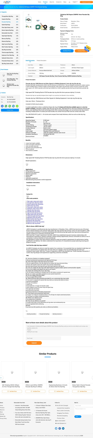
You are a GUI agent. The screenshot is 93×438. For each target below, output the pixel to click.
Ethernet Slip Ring (10, 41)
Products (2, 407)
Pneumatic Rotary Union (10, 61)
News (1, 412)
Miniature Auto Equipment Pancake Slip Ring (13, 85)
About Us (2, 409)
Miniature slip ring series (34, 217)
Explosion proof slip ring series (35, 222)
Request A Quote (86, 2)
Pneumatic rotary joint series (35, 207)
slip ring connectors (57, 314)
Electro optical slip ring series (35, 204)
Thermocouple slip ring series (35, 216)
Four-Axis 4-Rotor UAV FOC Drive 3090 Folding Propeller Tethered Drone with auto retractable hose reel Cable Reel (23, 415)
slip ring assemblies (31, 314)
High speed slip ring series (34, 214)
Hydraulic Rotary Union (10, 58)
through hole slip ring (44, 314)
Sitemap (2, 414)
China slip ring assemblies (16, 435)
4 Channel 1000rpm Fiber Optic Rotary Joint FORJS (43, 406)
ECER (81, 435)
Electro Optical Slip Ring (10, 30)
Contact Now (10, 110)
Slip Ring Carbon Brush (10, 63)
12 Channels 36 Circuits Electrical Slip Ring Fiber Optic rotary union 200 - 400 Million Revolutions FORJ (43, 413)
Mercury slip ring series (33, 223)
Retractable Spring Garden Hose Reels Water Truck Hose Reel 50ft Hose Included (23, 422)
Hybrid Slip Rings (10, 24)
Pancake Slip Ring (10, 22)
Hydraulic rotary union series (35, 208)
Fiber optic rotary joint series (35, 201)
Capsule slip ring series (33, 210)
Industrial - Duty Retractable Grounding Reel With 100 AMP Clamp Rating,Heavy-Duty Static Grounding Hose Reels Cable (23, 408)
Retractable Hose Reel (10, 33)
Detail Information (30, 60)
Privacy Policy (3, 418)
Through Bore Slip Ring (10, 16)
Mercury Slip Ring (10, 38)
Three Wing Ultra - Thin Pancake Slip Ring (12, 79)
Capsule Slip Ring (10, 19)
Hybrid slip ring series (33, 205)
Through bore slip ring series (35, 203)
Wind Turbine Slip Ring (10, 47)
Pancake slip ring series (33, 211)
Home (1, 405)
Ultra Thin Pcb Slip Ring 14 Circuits (12, 74)
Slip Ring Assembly (10, 49)
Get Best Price (67, 51)
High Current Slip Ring (10, 44)
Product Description (41, 60)
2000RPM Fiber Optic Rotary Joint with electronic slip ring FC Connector (43, 420)
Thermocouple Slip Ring (10, 52)
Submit (34, 343)
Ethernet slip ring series (33, 220)
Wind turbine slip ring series (35, 219)
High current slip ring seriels (34, 213)
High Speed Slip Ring (10, 36)
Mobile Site (2, 416)
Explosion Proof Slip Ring (10, 55)
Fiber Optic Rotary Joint (10, 27)
